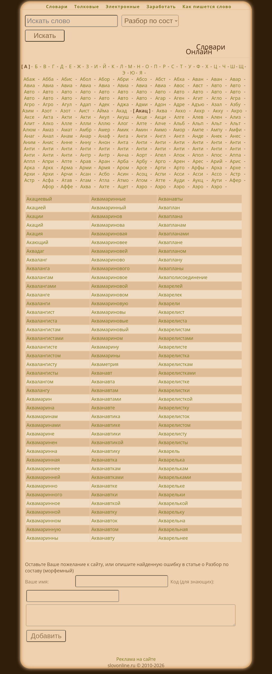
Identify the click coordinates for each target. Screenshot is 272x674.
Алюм (29, 129)
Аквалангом (40, 381)
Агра (235, 98)
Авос (179, 85)
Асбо (104, 174)
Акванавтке (104, 486)
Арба (122, 161)
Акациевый (39, 199)
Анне (66, 142)
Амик (123, 129)
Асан (85, 174)
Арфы (198, 167)
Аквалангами (41, 286)
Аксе (29, 117)
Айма (103, 110)
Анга (123, 136)
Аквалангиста (42, 321)
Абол (85, 79)
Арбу (141, 161)
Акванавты (170, 199)
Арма (67, 167)
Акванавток (104, 520)
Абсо (141, 79)
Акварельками (174, 477)
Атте (160, 180)
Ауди (179, 180)
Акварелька (171, 460)
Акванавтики (106, 433)
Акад (121, 110)
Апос (216, 155)
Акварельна (171, 520)
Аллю (104, 123)
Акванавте (103, 407)
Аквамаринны (42, 538)
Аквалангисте (42, 347)
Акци (160, 117)
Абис (66, 79)
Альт (216, 123)
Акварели (169, 303)
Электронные (123, 6)
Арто (179, 167)
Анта (123, 142)
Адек (104, 104)
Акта (48, 117)
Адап (85, 104)
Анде (197, 136)
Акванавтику (105, 451)
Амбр (85, 129)
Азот (47, 110)
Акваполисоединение (182, 277)
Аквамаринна (42, 451)
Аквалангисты (42, 373)
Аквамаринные (108, 199)
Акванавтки (104, 494)
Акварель (169, 451)
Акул (104, 117)
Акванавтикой (107, 442)
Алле (66, 123)
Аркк (48, 167)
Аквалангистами (45, 338)
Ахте (104, 186)
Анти (141, 142)
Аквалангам (40, 277)
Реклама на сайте (136, 663)
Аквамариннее (43, 468)
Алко (48, 123)
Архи (29, 174)
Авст (198, 85)
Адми (141, 104)
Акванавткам (106, 468)
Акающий (37, 242)
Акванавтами (106, 399)
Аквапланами (173, 233)
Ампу (216, 129)
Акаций (35, 225)
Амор (179, 129)
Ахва (85, 186)
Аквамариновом (109, 294)
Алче (160, 123)
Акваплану (170, 259)
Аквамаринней (43, 477)
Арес (197, 161)
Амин (142, 129)
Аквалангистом (44, 355)
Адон (160, 104)
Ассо (216, 174)
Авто (216, 85)
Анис (48, 142)
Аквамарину (105, 347)
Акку (218, 110)
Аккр (199, 110)
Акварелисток (173, 416)
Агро (29, 104)
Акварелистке (173, 381)
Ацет (123, 186)
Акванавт (101, 373)
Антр (85, 155)
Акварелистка (173, 355)
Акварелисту (172, 433)
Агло (216, 98)
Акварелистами (175, 338)
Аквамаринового (110, 268)
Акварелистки (174, 390)
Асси (179, 174)
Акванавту (103, 538)
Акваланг (37, 259)
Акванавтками (107, 477)
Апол (198, 155)
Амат (66, 129)
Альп (197, 123)
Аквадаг (35, 251)
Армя (104, 167)
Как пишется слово (206, 6)
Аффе (67, 186)
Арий (216, 161)
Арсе (141, 167)
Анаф (104, 136)
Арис (235, 161)
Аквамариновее (109, 242)
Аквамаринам (42, 416)
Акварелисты (173, 442)
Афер (235, 180)
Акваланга (38, 268)
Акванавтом (104, 529)
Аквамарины (105, 355)
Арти (160, 167)
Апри (48, 161)
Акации (35, 216)
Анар (85, 136)
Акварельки (171, 494)
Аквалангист (41, 312)
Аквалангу (38, 390)
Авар (235, 79)
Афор (48, 186)
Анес (235, 136)
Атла (104, 180)
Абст (160, 79)
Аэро (141, 186)
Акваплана (170, 216)
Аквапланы (171, 268)
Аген (179, 98)
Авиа (29, 85)
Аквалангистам (44, 329)
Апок (179, 155)
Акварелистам (174, 329)
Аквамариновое (109, 277)
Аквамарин (39, 399)
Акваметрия (104, 364)
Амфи (235, 129)
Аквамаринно (42, 486)
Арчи (67, 174)
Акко (180, 110)
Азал (216, 104)
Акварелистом (174, 425)
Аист (84, 110)
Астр (235, 174)
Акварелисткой (175, 399)
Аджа (123, 104)
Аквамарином (107, 338)
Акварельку (171, 512)
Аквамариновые (109, 321)
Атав (67, 180)
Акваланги (38, 303)
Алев (197, 117)
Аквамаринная (43, 460)
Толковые (86, 6)
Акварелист (171, 312)
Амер (104, 129)
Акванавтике (105, 425)
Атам (85, 180)
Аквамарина (41, 407)
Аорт (141, 155)
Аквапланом (172, 251)
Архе (235, 167)
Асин (122, 174)
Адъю (198, 104)
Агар (160, 98)
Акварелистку (173, 407)
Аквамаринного (44, 494)
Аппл (29, 161)
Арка (29, 167)
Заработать (161, 6)
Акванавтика (105, 416)
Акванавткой (105, 503)
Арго (160, 161)
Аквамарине (41, 433)
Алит (29, 123)
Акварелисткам (175, 364)
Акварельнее (173, 538)
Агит (198, 98)
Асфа (48, 180)
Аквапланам (172, 225)
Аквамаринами (44, 425)
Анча (123, 155)
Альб (179, 123)
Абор (104, 79)
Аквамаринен (42, 442)
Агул (67, 104)
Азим (28, 110)
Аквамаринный (108, 207)
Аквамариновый (109, 329)
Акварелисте (172, 347)
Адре (179, 104)
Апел (160, 155)
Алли (85, 123)
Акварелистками (177, 373)
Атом (141, 180)
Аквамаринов (106, 216)
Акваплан (169, 207)
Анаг (29, 136)
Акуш (123, 117)
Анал (47, 136)
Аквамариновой (109, 286)
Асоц (141, 174)
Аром (123, 167)
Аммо (160, 129)
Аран (104, 161)
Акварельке (171, 486)
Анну (85, 142)
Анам (67, 136)
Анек (216, 136)
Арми (86, 167)
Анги (141, 136)
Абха (179, 79)
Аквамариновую (109, 303)
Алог (123, 123)
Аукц (198, 180)
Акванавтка (104, 460)
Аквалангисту (42, 364)
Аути (216, 180)
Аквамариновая (109, 233)
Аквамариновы (108, 312)
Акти (67, 117)
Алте (141, 123)
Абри (123, 79)
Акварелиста (172, 321)
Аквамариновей (109, 251)
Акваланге (38, 294)
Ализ (235, 117)
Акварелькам (173, 468)
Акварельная (173, 529)
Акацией (36, 207)
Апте (67, 161)
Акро (236, 110)
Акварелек (170, 294)
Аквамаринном (44, 520)
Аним (29, 142)
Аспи (160, 174)
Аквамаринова (108, 225)
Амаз (47, 129)
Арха (216, 167)
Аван (197, 79)
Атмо (123, 180)
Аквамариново (108, 259)
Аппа (235, 155)
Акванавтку (104, 512)
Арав (85, 161)
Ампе (198, 129)
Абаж (29, 79)
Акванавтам (104, 390)
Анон (104, 142)
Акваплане (170, 242)
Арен (179, 161)
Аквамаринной (44, 512)
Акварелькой (173, 503)
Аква (161, 110)
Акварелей (170, 286)
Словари (57, 6)
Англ (160, 136)
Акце (141, 117)
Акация (35, 233)
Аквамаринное (43, 503)
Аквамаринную (44, 529)
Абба (48, 79)
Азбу (235, 104)
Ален (216, 117)
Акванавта (103, 381)
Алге (179, 117)
